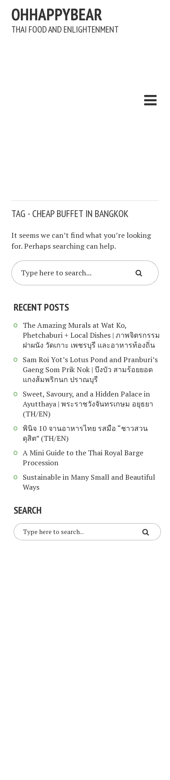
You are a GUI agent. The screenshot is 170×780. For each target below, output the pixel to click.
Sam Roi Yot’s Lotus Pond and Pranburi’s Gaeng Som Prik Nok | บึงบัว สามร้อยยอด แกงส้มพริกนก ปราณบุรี (90, 369)
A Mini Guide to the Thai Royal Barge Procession (83, 458)
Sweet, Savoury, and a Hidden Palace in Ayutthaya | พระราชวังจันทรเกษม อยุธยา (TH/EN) (88, 404)
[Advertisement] (85, 113)
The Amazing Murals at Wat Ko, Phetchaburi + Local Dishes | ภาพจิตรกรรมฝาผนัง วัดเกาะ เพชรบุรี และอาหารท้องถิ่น (91, 335)
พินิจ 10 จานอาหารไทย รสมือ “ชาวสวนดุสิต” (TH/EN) (85, 433)
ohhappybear (56, 14)
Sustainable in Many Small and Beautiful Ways (89, 482)
